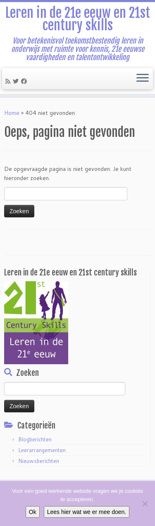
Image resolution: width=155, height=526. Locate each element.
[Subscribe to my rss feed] (9, 81)
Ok (32, 512)
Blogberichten (35, 439)
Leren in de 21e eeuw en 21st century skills (77, 19)
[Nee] (145, 503)
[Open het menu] (142, 79)
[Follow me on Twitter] (17, 81)
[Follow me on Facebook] (25, 81)
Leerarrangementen (42, 450)
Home (11, 113)
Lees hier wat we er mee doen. (86, 512)
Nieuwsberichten (38, 461)
